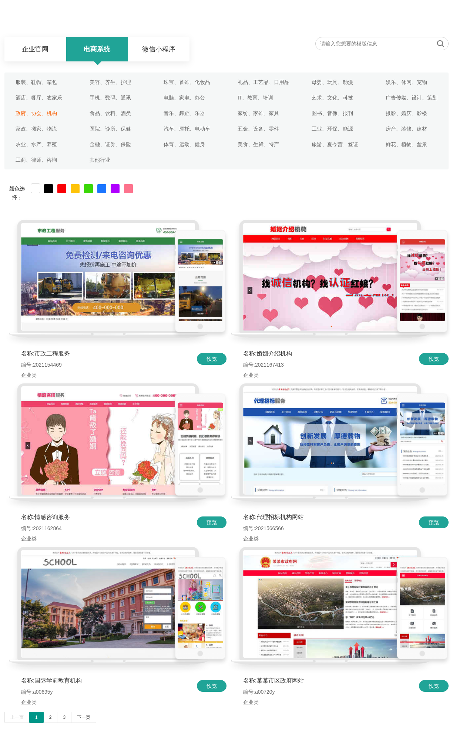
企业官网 (35, 49)
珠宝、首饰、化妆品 (187, 82)
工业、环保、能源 (332, 129)
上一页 (17, 717)
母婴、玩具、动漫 (332, 82)
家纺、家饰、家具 (258, 113)
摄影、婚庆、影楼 (406, 113)
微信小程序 (158, 49)
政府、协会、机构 (36, 113)
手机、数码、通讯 (110, 98)
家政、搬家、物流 (36, 129)
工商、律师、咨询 (36, 160)
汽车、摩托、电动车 (188, 129)
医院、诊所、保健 (110, 129)
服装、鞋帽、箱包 (36, 82)
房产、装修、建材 (406, 129)
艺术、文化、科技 (332, 98)
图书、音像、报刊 (332, 113)
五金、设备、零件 (258, 129)
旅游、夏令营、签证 (335, 144)
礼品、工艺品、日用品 (263, 82)
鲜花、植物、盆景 (406, 144)
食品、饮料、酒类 (110, 113)
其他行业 (100, 160)
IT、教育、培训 (255, 98)
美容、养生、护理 (110, 82)
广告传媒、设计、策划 (411, 98)
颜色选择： (17, 189)
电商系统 (97, 49)
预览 (212, 359)
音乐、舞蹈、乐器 (184, 113)
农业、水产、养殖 (36, 144)
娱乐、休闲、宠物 (406, 82)
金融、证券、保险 (110, 144)
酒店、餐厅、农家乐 (39, 98)
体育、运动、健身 (184, 144)
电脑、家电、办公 (184, 98)
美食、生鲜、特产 (258, 144)
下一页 (83, 717)
